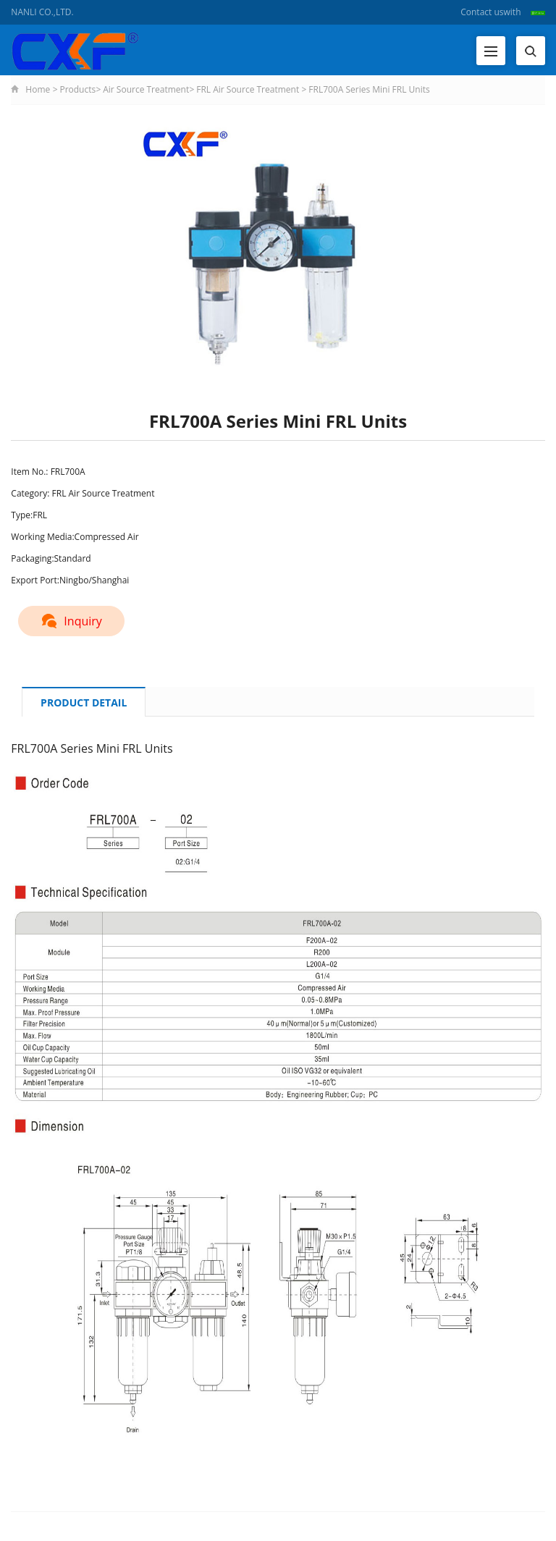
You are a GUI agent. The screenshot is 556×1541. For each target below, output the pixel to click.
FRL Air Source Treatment (247, 89)
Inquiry (71, 621)
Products (77, 89)
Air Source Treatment (146, 89)
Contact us (481, 12)
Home (37, 89)
